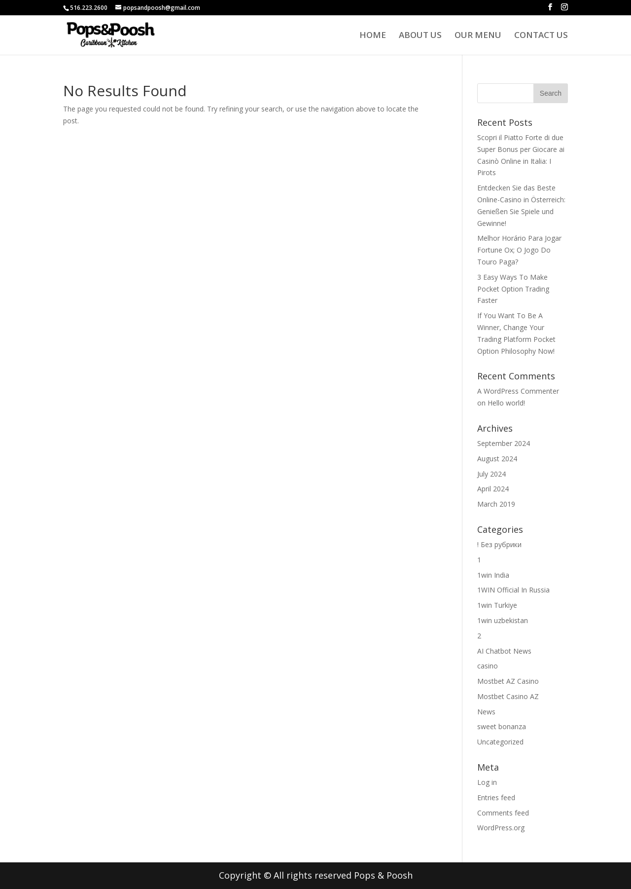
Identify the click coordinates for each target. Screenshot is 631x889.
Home (372, 36)
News (486, 711)
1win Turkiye (497, 605)
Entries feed (496, 797)
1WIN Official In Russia (513, 589)
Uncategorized (500, 741)
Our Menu (478, 36)
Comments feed (503, 812)
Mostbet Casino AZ (508, 696)
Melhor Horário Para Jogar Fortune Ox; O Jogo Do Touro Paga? (519, 249)
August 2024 (497, 458)
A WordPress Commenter (518, 391)
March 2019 (496, 504)
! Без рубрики (499, 544)
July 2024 (491, 474)
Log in (487, 782)
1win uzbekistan (502, 620)
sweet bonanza (501, 726)
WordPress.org (501, 827)
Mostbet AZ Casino (508, 681)
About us (420, 36)
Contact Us (541, 36)
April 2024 (493, 488)
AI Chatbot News (504, 651)
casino (487, 665)
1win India (493, 575)
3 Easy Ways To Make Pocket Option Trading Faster (513, 288)
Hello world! (506, 402)
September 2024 (503, 443)
